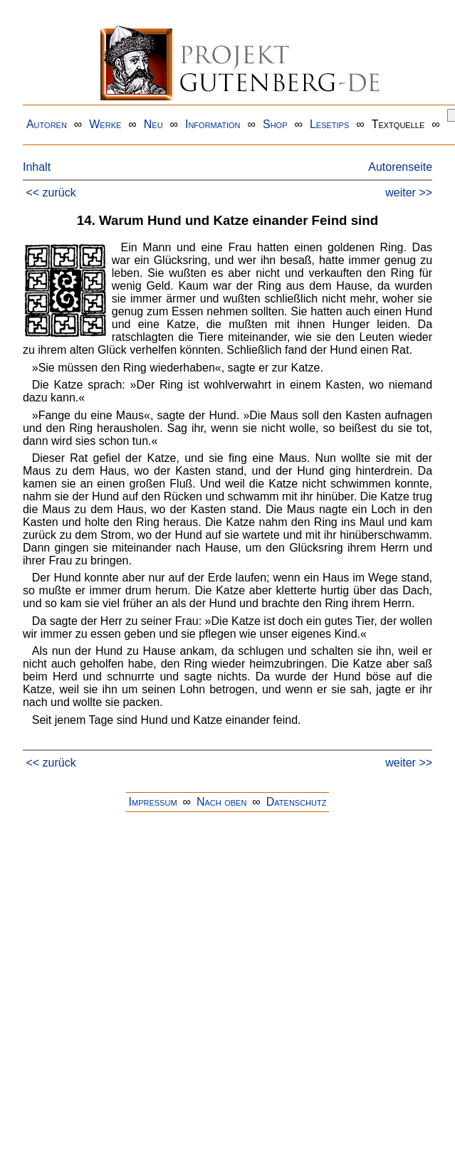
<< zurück (50, 192)
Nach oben (221, 802)
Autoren (46, 124)
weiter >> (408, 192)
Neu (153, 124)
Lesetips (329, 124)
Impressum (153, 802)
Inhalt (37, 167)
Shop (275, 124)
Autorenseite (400, 167)
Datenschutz (296, 802)
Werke (105, 124)
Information (213, 124)
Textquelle (398, 124)
